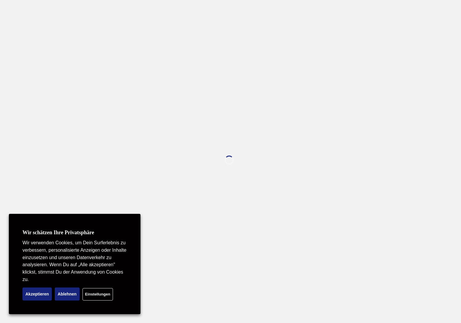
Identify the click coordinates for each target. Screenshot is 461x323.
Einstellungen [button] (97, 294)
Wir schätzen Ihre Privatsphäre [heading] (58, 232)
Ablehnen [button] (67, 294)
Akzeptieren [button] (37, 294)
